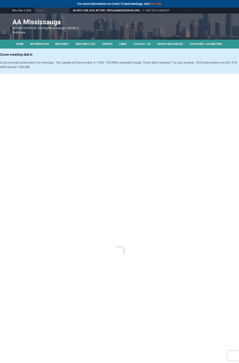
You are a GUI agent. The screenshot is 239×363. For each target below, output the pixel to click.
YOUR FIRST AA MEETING (206, 44)
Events (107, 44)
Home (20, 44)
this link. (156, 3)
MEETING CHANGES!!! (157, 10)
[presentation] (142, 10)
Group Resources (170, 44)
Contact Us (142, 44)
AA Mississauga (36, 22)
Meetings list (86, 44)
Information (39, 44)
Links (123, 44)
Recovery (62, 44)
